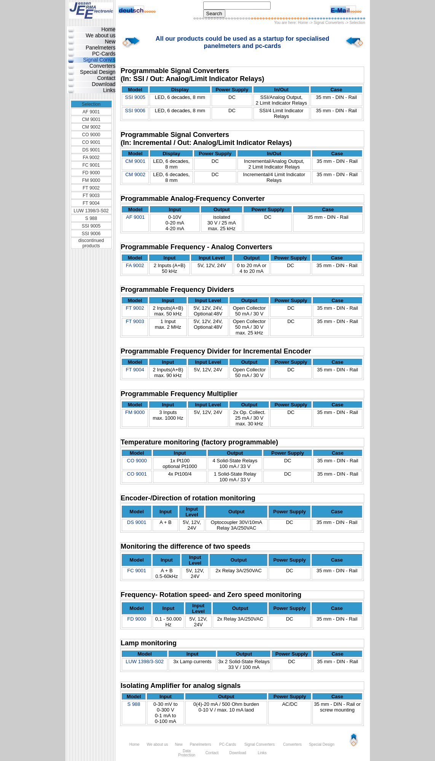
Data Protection (186, 753)
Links (109, 90)
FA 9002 (91, 157)
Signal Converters (329, 23)
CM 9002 (91, 127)
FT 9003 (91, 195)
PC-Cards (103, 54)
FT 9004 (91, 203)
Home (303, 23)
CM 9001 (91, 119)
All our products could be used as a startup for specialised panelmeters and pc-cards (242, 42)
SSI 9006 (91, 233)
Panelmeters (101, 48)
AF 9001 (91, 112)
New (110, 41)
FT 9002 (91, 188)
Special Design (97, 72)
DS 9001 (91, 150)
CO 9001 (91, 142)
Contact (106, 78)
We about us (100, 35)
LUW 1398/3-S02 (90, 210)
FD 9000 (91, 172)
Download (103, 84)
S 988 (91, 218)
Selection (91, 104)
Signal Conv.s (99, 60)
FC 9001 (91, 165)
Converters (102, 66)
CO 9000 (91, 134)
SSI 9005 (91, 226)
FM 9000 (91, 180)
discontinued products (91, 243)
